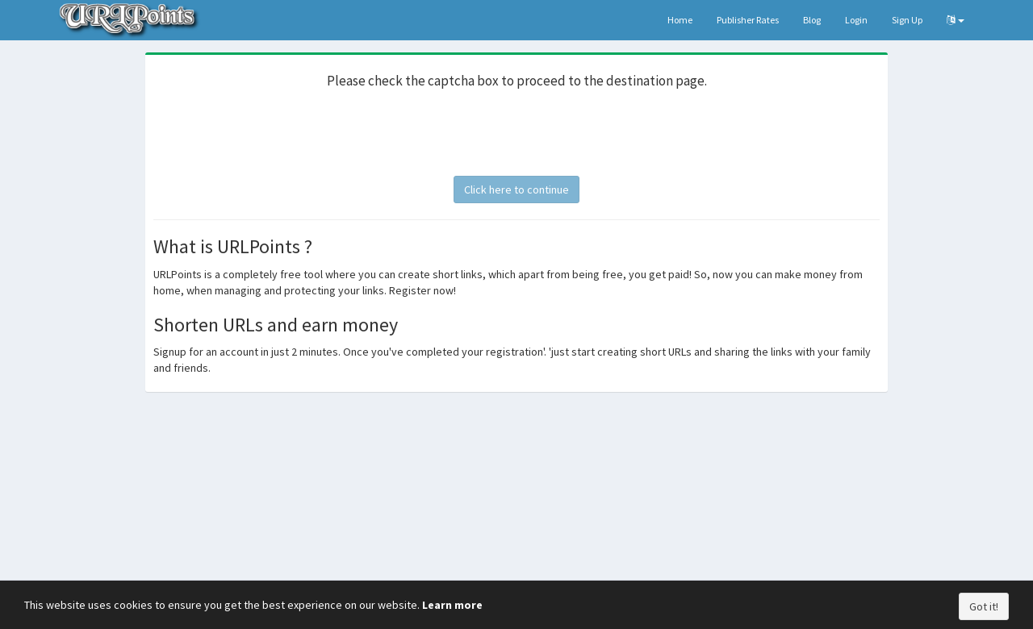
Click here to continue (516, 189)
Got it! (983, 606)
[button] (956, 20)
